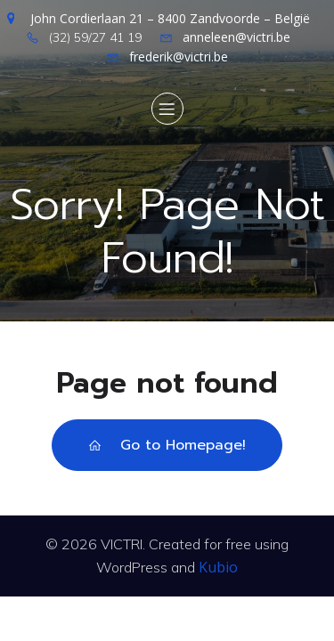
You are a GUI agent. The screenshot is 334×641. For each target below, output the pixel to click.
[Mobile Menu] (167, 109)
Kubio (218, 567)
